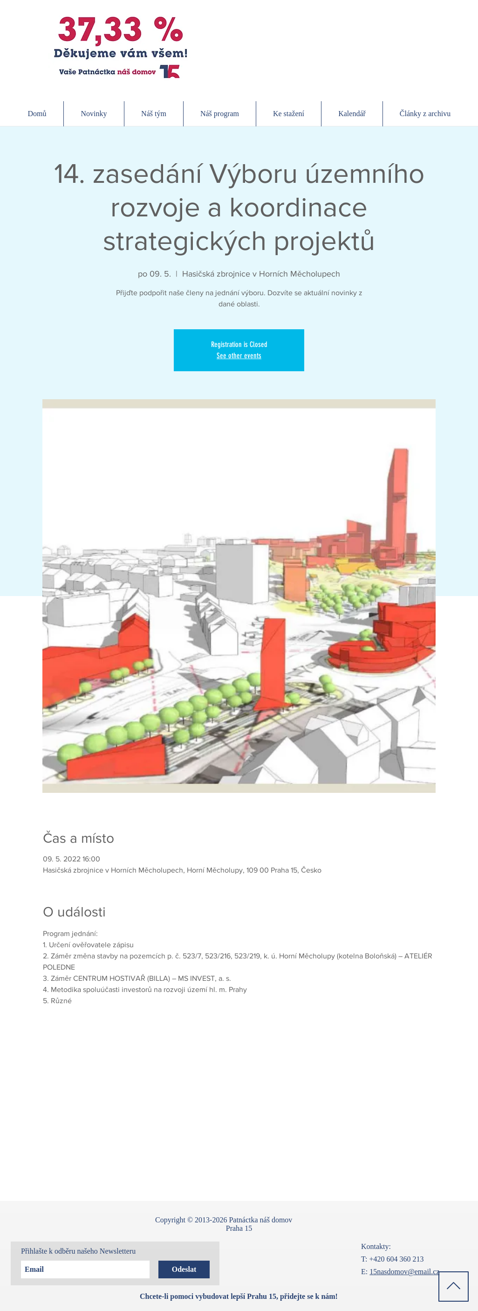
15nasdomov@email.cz (404, 1272)
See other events (239, 355)
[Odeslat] (184, 1269)
